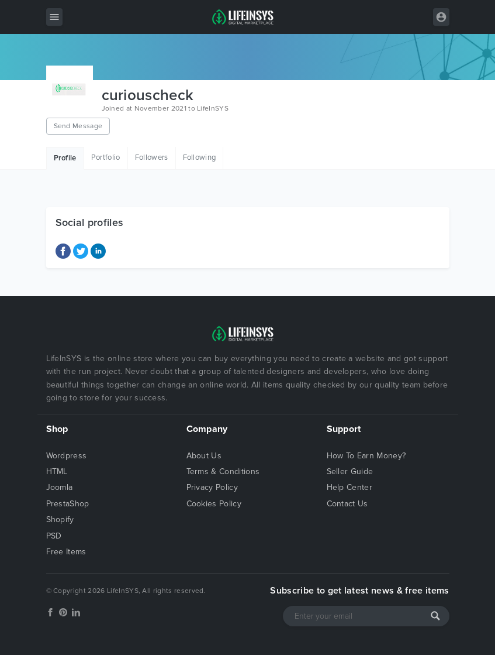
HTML (57, 471)
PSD (54, 536)
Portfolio (105, 157)
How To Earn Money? (366, 456)
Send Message (78, 126)
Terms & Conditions (223, 471)
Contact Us (347, 504)
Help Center (350, 487)
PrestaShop (67, 504)
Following (199, 157)
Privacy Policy (212, 487)
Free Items (66, 552)
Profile (65, 158)
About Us (204, 456)
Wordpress (66, 456)
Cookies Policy (213, 504)
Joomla (59, 487)
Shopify (60, 519)
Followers (151, 157)
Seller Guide (350, 471)
